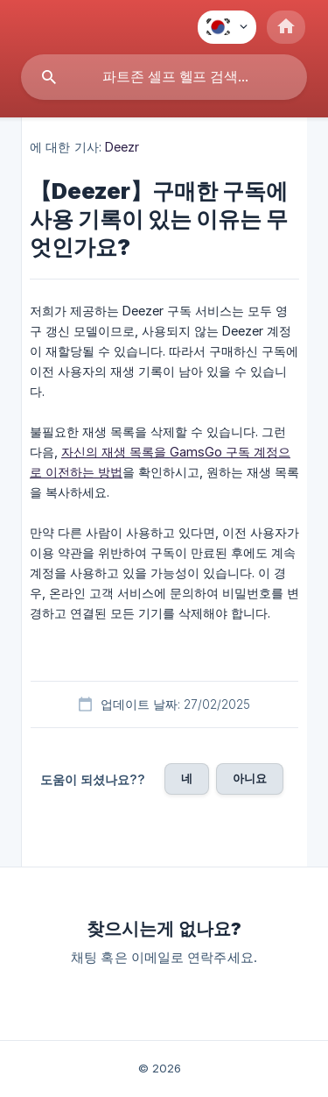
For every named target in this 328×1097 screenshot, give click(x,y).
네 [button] (186, 778)
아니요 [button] (250, 778)
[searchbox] (164, 77)
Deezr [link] (122, 146)
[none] (227, 27)
